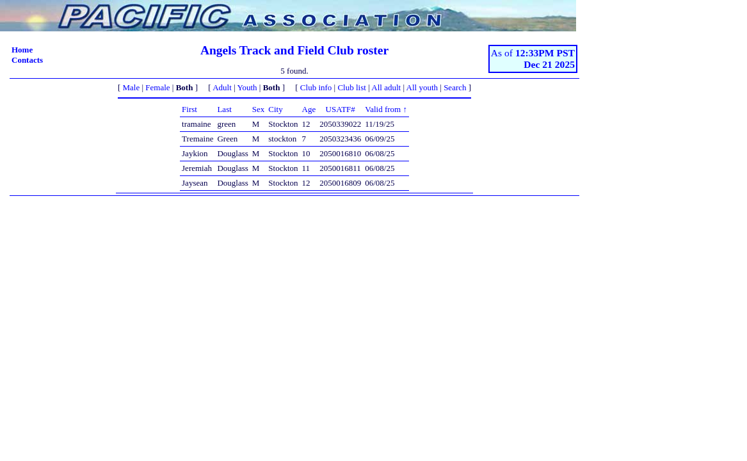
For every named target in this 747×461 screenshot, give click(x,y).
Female (157, 87)
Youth (247, 87)
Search (455, 87)
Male (131, 87)
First (189, 109)
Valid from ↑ (386, 109)
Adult (222, 87)
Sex (258, 109)
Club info (316, 87)
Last (224, 109)
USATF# (340, 109)
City (275, 109)
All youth (422, 87)
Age (309, 109)
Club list (351, 87)
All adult (386, 87)
